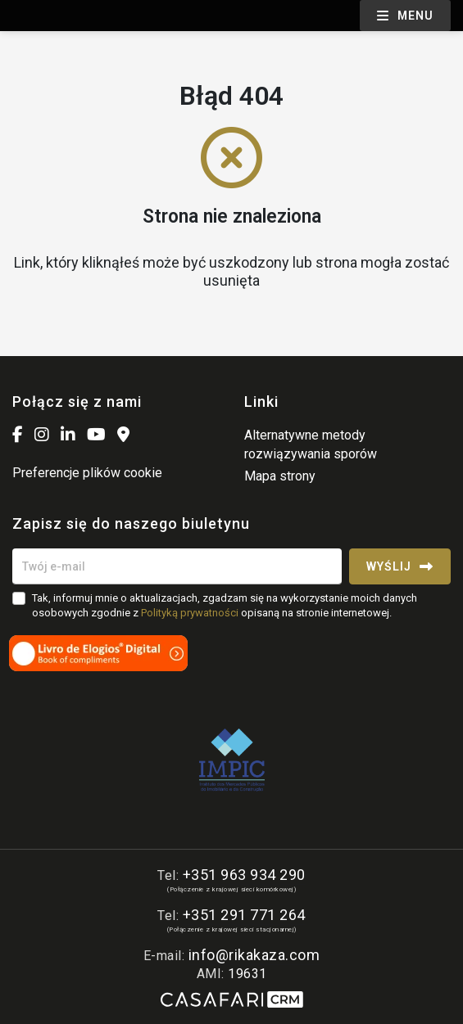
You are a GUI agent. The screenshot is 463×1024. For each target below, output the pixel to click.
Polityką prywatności (189, 613)
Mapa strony (279, 476)
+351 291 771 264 (244, 914)
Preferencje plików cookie (87, 472)
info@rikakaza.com (254, 954)
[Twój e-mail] (177, 566)
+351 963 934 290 (244, 874)
